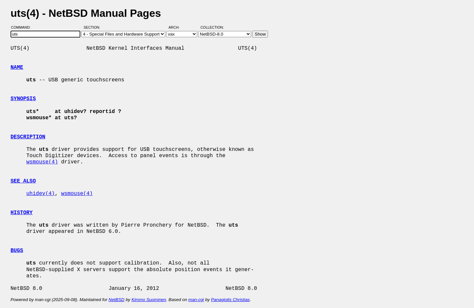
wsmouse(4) (42, 162)
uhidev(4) (40, 193)
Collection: (212, 27)
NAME (17, 67)
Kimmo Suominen (148, 299)
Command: (23, 27)
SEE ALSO (23, 181)
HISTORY (22, 212)
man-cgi (196, 299)
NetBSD (116, 299)
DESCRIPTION (28, 137)
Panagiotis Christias (230, 299)
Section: (93, 27)
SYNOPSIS (23, 98)
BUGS (17, 250)
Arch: (177, 27)
